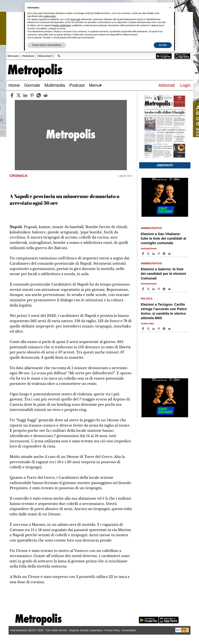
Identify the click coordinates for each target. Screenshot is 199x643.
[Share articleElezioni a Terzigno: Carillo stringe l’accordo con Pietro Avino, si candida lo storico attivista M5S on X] (148, 328)
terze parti (75, 19)
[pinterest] (32, 95)
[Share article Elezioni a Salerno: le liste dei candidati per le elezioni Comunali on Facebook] (143, 289)
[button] (170, 7)
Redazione (28, 56)
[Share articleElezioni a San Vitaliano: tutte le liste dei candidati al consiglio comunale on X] (148, 253)
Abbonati (166, 85)
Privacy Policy (112, 630)
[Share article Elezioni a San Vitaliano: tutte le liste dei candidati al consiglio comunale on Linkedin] (154, 253)
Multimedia (54, 85)
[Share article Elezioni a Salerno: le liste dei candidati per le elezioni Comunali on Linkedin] (154, 289)
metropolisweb (149, 248)
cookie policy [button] (50, 16)
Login (185, 85)
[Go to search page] (59, 55)
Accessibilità (129, 630)
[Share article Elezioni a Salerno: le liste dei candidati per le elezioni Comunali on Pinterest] (159, 289)
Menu (94, 85)
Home (14, 85)
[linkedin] (25, 95)
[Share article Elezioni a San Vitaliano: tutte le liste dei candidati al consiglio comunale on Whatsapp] (164, 253)
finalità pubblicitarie (61, 25)
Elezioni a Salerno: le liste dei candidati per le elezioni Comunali (163, 273)
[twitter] (19, 95)
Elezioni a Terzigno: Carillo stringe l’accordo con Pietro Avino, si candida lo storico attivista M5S (164, 311)
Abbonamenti (44, 56)
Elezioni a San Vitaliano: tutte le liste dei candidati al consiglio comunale (163, 238)
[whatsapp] (39, 95)
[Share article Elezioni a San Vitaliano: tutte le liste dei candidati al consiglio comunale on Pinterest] (159, 253)
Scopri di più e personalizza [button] (46, 45)
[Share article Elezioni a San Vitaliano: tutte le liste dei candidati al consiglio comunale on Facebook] (143, 253)
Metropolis (13, 56)
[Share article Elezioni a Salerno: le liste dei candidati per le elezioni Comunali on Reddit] (170, 289)
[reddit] (45, 95)
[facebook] (12, 95)
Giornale (32, 85)
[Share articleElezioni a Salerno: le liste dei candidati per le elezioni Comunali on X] (148, 289)
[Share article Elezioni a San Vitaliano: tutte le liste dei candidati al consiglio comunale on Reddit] (170, 253)
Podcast (77, 85)
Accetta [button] (163, 45)
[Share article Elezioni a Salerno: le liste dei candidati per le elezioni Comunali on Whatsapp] (164, 289)
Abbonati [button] (165, 165)
